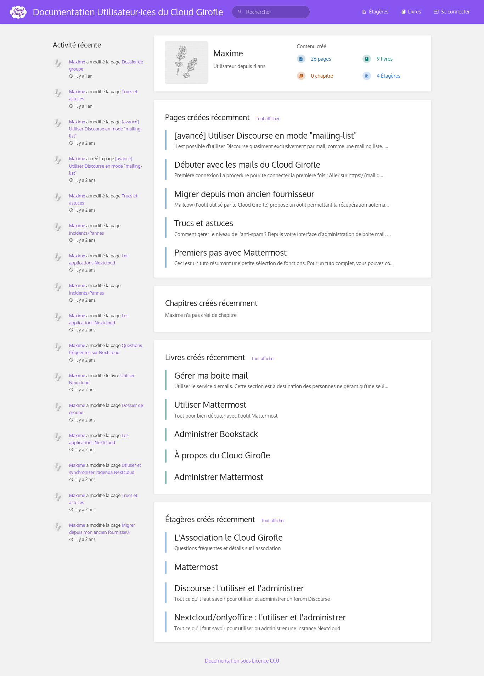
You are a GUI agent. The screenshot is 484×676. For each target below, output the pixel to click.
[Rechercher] (239, 12)
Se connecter (452, 12)
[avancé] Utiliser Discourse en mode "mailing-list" (105, 129)
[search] (271, 11)
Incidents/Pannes (86, 233)
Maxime (77, 62)
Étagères (375, 12)
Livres (411, 12)
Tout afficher (268, 118)
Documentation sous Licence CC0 (242, 661)
